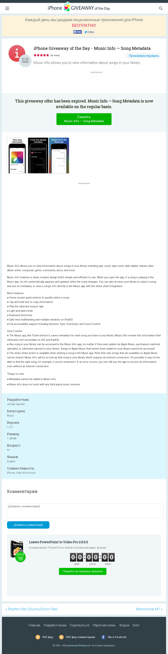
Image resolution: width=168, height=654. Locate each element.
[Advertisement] (98, 82)
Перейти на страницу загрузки (83, 571)
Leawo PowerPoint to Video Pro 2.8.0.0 (58, 542)
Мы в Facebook (117, 637)
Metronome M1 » (149, 609)
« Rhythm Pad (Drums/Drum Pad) (31, 609)
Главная (34, 625)
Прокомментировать (144, 56)
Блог (136, 625)
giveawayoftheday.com (79, 645)
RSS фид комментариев (80, 637)
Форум (124, 625)
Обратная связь (104, 625)
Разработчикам (55, 625)
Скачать (84, 119)
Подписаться (79, 625)
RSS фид (48, 637)
